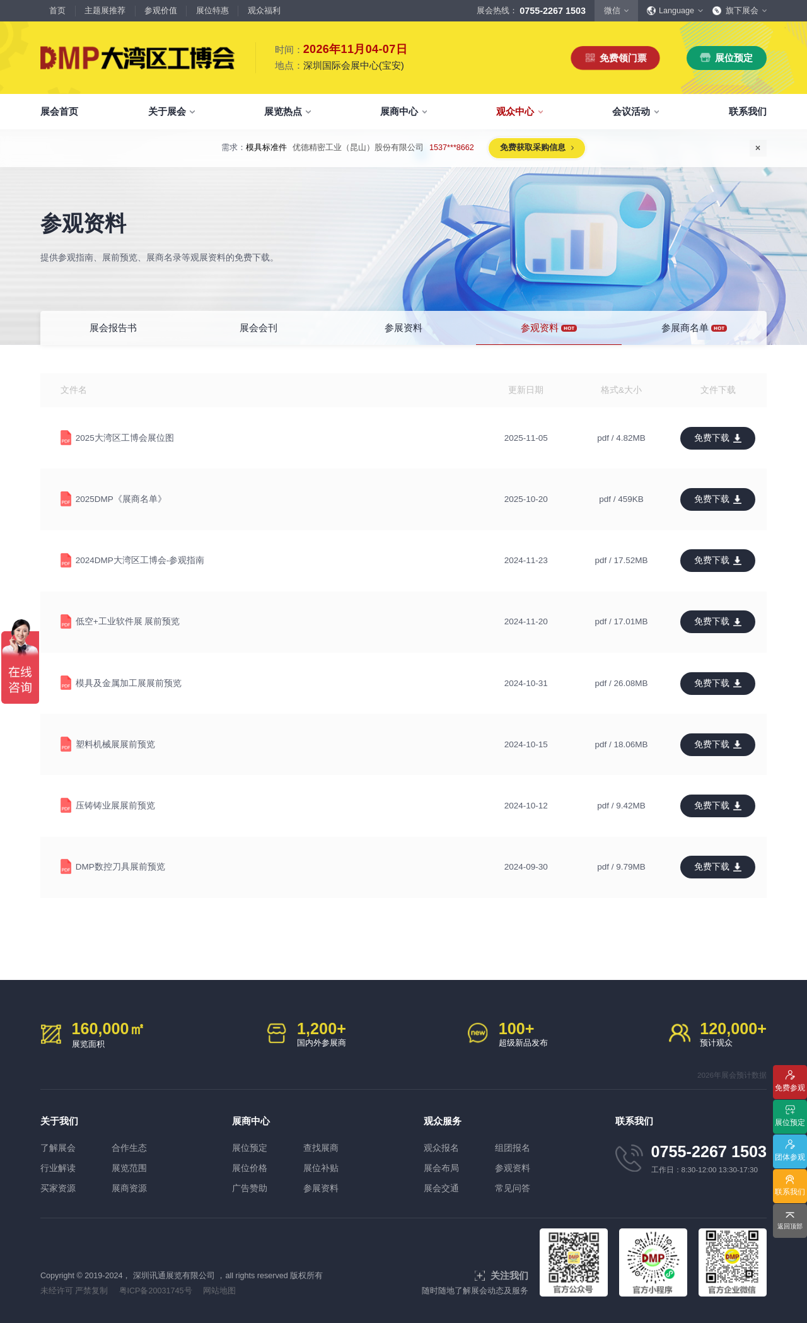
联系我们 (748, 111)
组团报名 (512, 1148)
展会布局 (441, 1168)
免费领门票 (623, 57)
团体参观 (790, 1157)
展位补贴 (321, 1168)
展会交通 (441, 1188)
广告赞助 (249, 1188)
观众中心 (515, 111)
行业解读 (58, 1168)
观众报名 (441, 1148)
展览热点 (283, 111)
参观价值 (160, 10)
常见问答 (512, 1188)
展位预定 (734, 57)
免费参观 (790, 1087)
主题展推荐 (104, 10)
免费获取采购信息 (533, 147)
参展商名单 (694, 328)
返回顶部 (790, 1226)
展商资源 (129, 1188)
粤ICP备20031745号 (155, 1290)
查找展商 (321, 1148)
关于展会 (167, 111)
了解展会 (58, 1148)
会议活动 (631, 111)
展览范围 (129, 1168)
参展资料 (403, 327)
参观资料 (549, 328)
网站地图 (219, 1290)
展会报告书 (113, 327)
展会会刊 (258, 327)
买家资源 (58, 1188)
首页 (57, 10)
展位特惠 (212, 10)
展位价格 (249, 1168)
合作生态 (129, 1148)
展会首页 (59, 111)
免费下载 (711, 438)
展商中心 (399, 111)
